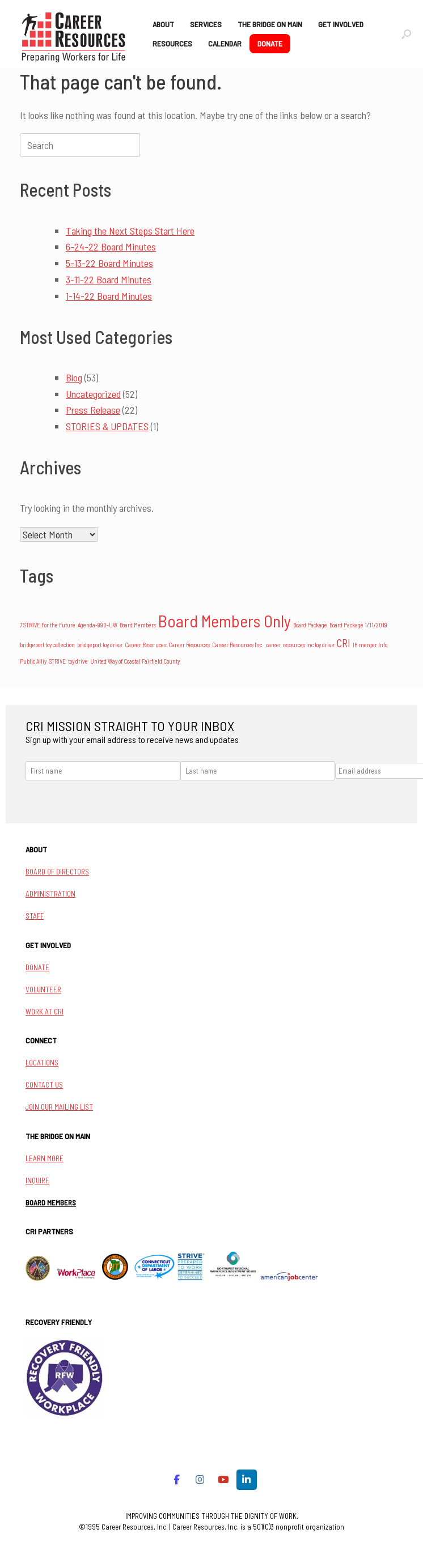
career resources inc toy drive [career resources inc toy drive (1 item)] (300, 644)
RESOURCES (172, 43)
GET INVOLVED (340, 24)
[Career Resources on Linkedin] (246, 1480)
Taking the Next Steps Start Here (130, 230)
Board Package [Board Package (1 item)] (310, 625)
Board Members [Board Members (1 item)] (138, 625)
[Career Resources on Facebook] (176, 1480)
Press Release (93, 410)
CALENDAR (225, 43)
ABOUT (163, 24)
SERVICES (206, 24)
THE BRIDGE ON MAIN (270, 24)
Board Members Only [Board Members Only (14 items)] (224, 621)
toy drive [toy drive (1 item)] (78, 661)
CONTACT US (44, 1084)
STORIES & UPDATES (107, 426)
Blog (74, 377)
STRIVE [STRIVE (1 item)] (57, 661)
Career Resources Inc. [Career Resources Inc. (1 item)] (238, 644)
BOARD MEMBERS (51, 1202)
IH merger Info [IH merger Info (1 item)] (370, 644)
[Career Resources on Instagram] (199, 1480)
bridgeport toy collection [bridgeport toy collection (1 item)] (47, 644)
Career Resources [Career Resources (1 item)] (189, 644)
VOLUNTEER (43, 989)
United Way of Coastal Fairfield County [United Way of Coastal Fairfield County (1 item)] (135, 661)
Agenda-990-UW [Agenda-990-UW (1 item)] (97, 625)
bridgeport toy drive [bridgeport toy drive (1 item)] (99, 644)
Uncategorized (93, 394)
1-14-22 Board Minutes (109, 296)
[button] (406, 34)
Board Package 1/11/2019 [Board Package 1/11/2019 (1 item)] (358, 625)
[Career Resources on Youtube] (223, 1480)
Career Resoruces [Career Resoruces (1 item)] (145, 644)
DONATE (269, 43)
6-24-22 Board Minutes (111, 246)
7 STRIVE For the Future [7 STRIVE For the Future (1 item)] (47, 625)
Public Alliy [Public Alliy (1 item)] (33, 661)
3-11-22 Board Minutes (108, 279)
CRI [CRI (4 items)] (343, 642)
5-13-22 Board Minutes (109, 263)
